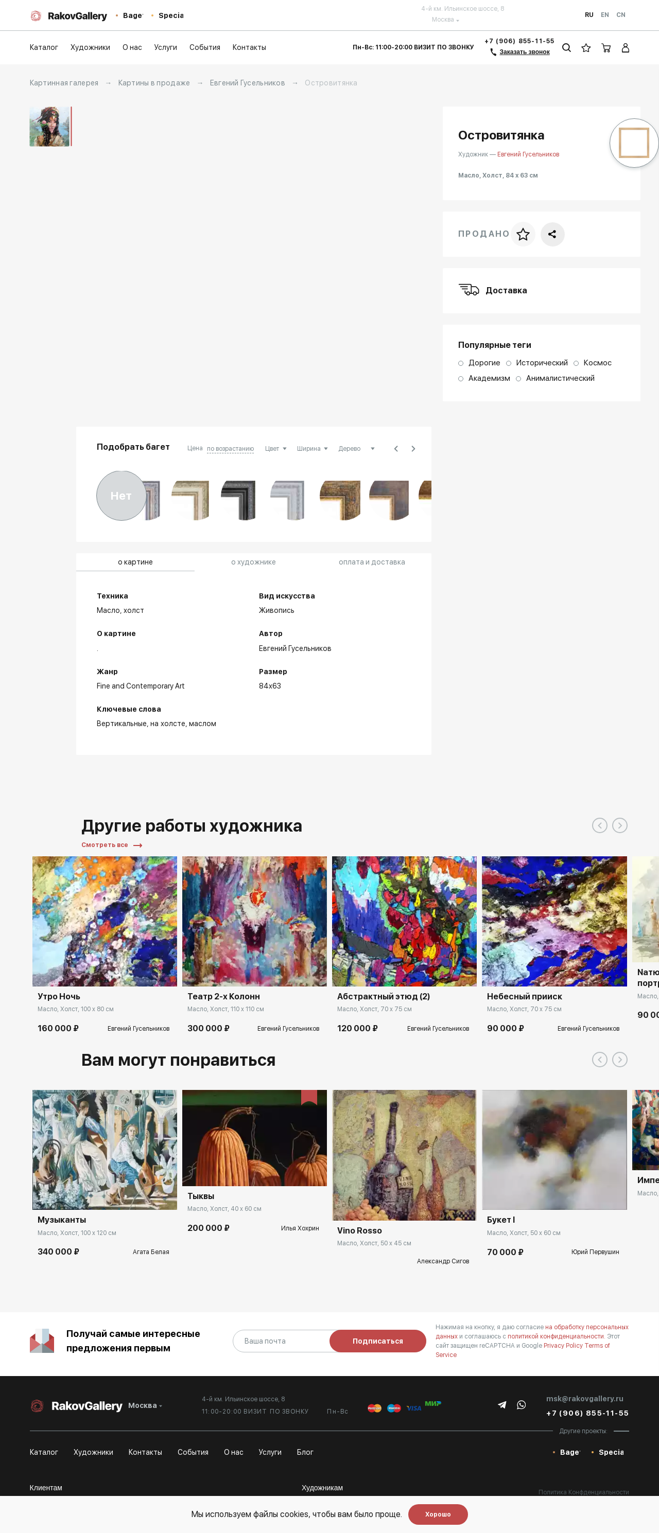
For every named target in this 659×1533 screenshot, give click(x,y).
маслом (202, 723)
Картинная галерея (64, 83)
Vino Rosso (359, 1231)
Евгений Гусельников (247, 83)
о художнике (253, 562)
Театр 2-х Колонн (223, 996)
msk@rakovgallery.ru (584, 1399)
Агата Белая (151, 1252)
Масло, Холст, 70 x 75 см (374, 1009)
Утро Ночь (59, 996)
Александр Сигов (443, 1261)
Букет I (501, 1220)
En (605, 15)
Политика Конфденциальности (584, 1492)
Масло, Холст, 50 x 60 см (524, 1233)
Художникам (322, 1488)
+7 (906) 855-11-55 (519, 41)
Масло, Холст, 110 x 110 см (225, 1009)
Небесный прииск (524, 996)
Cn (621, 15)
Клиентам (46, 1488)
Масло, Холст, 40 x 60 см (224, 1208)
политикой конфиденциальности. (557, 1336)
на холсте (167, 723)
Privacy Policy (564, 1345)
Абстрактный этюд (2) (383, 996)
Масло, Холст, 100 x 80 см (76, 1009)
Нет (121, 495)
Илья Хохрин (300, 1228)
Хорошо (438, 1514)
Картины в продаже (154, 83)
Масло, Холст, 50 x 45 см (374, 1243)
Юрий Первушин (595, 1252)
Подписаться (378, 1341)
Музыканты (62, 1220)
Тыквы (200, 1196)
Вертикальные (122, 723)
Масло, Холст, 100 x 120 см (77, 1233)
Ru (589, 15)
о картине (135, 562)
